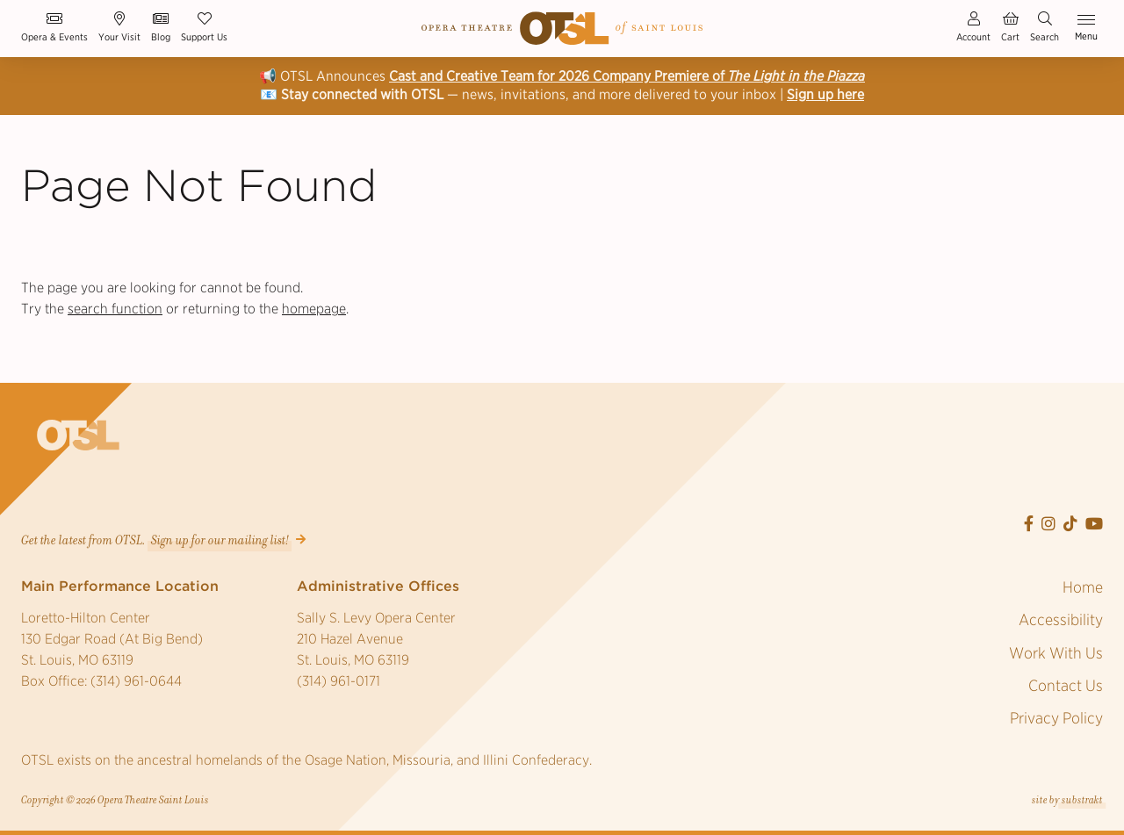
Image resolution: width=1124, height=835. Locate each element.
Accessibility (1061, 619)
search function (115, 308)
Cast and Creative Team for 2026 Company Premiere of (627, 76)
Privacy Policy (1056, 718)
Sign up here (825, 94)
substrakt (1082, 800)
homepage (314, 308)
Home (1083, 587)
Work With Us (1056, 653)
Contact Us (1065, 685)
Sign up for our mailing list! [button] (220, 540)
